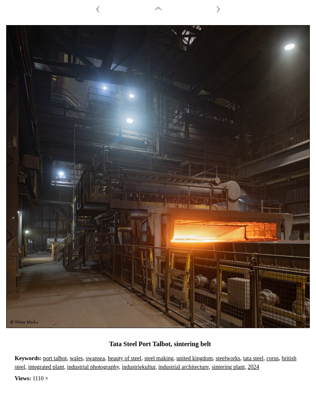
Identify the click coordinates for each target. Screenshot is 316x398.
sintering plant (228, 367)
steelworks (228, 358)
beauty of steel (125, 358)
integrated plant (46, 367)
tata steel (253, 358)
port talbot (55, 358)
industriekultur (139, 367)
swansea (95, 358)
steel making (159, 358)
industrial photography (93, 367)
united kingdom (195, 358)
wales (76, 358)
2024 (253, 367)
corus (272, 358)
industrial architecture (183, 367)
